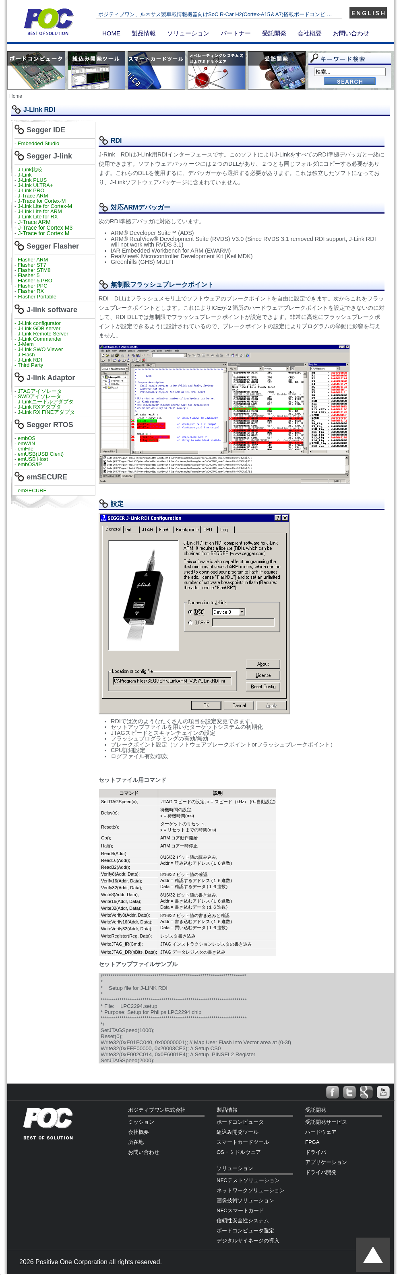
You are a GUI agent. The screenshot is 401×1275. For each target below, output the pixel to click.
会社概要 (310, 33)
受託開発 (274, 33)
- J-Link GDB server (37, 328)
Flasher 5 (28, 275)
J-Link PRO (31, 190)
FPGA (312, 1142)
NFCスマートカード (240, 1210)
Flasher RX (31, 291)
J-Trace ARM (33, 196)
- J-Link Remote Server (41, 334)
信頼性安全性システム (243, 1220)
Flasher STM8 (35, 270)
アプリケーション (326, 1162)
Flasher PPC (33, 286)
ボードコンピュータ (240, 1122)
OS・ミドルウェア (239, 1152)
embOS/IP (30, 464)
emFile (25, 449)
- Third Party (28, 365)
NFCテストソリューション (248, 1180)
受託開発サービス (326, 1122)
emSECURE (32, 490)
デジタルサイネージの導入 (248, 1241)
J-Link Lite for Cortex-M (45, 206)
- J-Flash (24, 355)
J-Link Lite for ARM (40, 211)
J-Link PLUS (32, 180)
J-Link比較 (30, 170)
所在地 (136, 1142)
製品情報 (144, 33)
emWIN (26, 443)
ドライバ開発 (321, 1172)
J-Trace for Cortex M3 (45, 227)
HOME (111, 33)
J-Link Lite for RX (38, 217)
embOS (26, 438)
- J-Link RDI (28, 360)
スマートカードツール (243, 1142)
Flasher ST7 (33, 265)
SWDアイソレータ (39, 396)
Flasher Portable (37, 297)
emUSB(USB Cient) (41, 454)
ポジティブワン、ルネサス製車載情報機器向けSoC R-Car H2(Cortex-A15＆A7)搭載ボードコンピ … (242, 14)
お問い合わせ (351, 33)
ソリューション (188, 33)
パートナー (236, 33)
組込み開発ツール (237, 1132)
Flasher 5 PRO (35, 281)
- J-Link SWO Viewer (38, 349)
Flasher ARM (33, 260)
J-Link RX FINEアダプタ (46, 412)
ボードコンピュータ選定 (245, 1231)
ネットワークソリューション (251, 1190)
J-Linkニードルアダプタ (46, 402)
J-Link (25, 175)
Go (350, 81)
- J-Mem (24, 344)
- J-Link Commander (38, 339)
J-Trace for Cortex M (44, 233)
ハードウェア (321, 1132)
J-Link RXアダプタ (39, 407)
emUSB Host (32, 459)
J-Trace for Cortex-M (42, 201)
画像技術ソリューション (245, 1200)
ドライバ (315, 1152)
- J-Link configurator (37, 323)
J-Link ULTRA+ (34, 185)
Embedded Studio (38, 143)
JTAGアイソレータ (40, 391)
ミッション (141, 1122)
